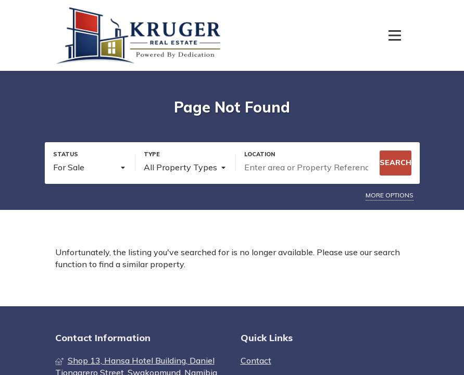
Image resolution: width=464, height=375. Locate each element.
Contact (256, 360)
